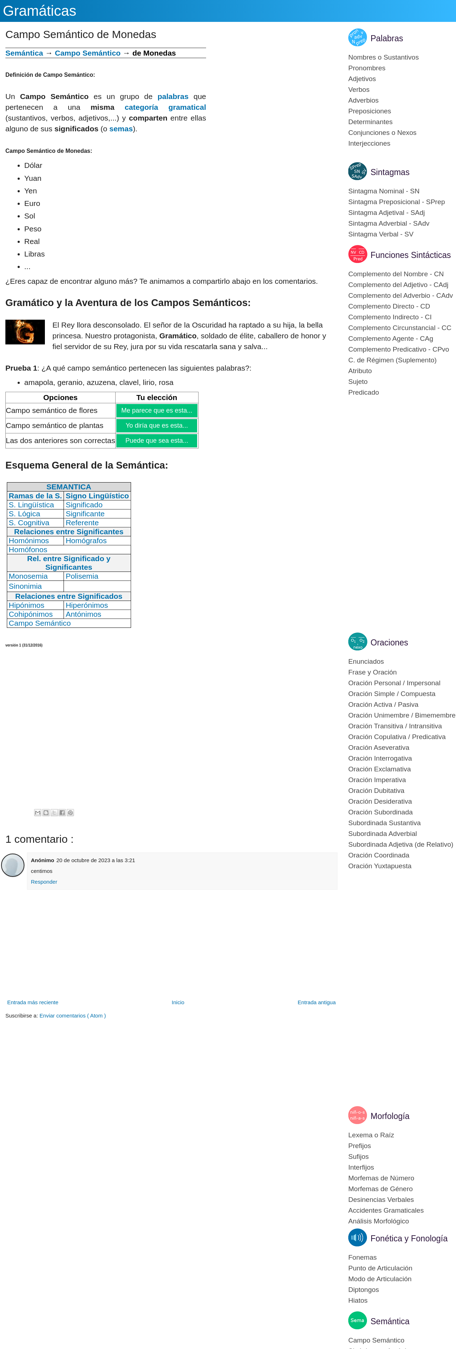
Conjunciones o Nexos (382, 132)
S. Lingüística (31, 504)
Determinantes (370, 122)
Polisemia (82, 576)
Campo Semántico (88, 53)
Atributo (360, 371)
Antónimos (83, 614)
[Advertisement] (271, 98)
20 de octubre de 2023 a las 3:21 (95, 860)
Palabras (387, 38)
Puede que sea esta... (156, 440)
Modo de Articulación (379, 1279)
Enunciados (366, 661)
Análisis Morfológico (378, 1221)
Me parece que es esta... (156, 410)
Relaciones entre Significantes (69, 531)
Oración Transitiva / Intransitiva (395, 726)
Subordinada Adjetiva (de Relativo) (400, 844)
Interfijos (361, 1167)
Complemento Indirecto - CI (390, 317)
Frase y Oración (372, 672)
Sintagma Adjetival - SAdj (386, 212)
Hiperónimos (87, 605)
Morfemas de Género (380, 1189)
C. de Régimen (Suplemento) (392, 360)
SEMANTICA (68, 487)
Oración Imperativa (377, 780)
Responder (44, 882)
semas (120, 128)
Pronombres (367, 68)
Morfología (390, 1116)
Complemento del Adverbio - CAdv (400, 295)
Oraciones (389, 642)
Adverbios (363, 100)
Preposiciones (369, 111)
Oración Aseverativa (378, 747)
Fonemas (362, 1257)
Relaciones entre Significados (68, 596)
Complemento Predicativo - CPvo (398, 349)
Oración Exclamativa (379, 769)
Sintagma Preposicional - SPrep (396, 202)
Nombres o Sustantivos (383, 57)
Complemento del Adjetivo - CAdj (398, 284)
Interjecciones (369, 143)
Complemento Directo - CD (389, 306)
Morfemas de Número (381, 1178)
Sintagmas (390, 172)
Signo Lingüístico (97, 496)
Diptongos (363, 1289)
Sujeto (358, 381)
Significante (85, 513)
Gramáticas (39, 11)
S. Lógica (24, 513)
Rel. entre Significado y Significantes (69, 562)
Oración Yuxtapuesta (379, 866)
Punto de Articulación (380, 1268)
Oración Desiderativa (380, 801)
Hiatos (358, 1300)
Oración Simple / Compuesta (392, 693)
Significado (84, 504)
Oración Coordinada (378, 855)
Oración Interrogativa (380, 758)
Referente (82, 522)
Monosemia (28, 576)
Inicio (178, 1002)
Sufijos (358, 1156)
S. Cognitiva (29, 522)
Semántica (24, 53)
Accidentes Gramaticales (386, 1210)
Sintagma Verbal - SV (381, 234)
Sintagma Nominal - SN (384, 191)
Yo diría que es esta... (156, 425)
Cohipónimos (31, 614)
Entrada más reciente (33, 1002)
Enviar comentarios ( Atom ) (72, 1015)
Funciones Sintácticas (411, 255)
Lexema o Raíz (371, 1135)
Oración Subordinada (380, 812)
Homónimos (29, 540)
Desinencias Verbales (381, 1199)
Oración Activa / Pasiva (383, 704)
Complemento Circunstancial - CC (399, 328)
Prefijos (359, 1146)
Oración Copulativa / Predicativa (397, 737)
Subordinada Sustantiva (384, 823)
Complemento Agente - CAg (390, 338)
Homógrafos (86, 540)
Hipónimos (26, 605)
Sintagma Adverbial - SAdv (388, 223)
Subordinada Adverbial (382, 833)
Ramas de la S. (35, 496)
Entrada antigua (317, 1002)
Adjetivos (362, 79)
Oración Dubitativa (376, 790)
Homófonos (28, 549)
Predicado (363, 392)
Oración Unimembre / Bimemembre (402, 715)
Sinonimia (25, 586)
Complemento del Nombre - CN (396, 274)
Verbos (358, 89)
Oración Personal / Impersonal (394, 683)
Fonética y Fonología (409, 1238)
